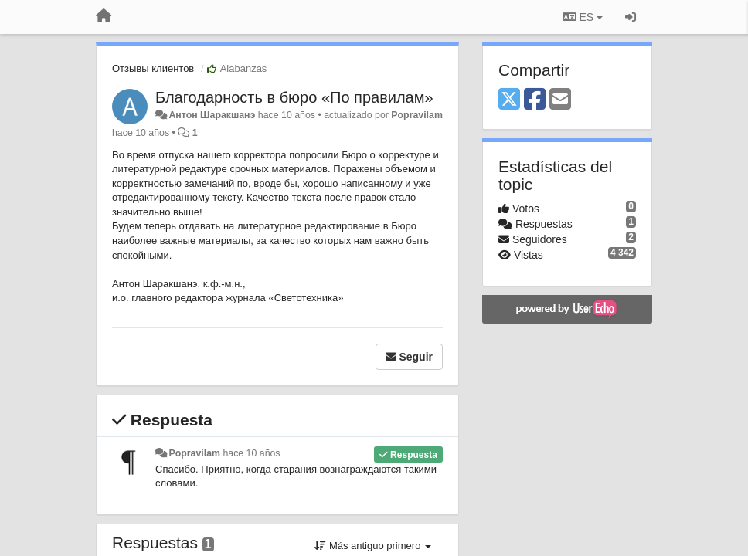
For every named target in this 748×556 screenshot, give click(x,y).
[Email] (560, 100)
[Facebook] (535, 100)
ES (583, 17)
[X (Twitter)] (509, 100)
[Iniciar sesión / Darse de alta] (630, 17)
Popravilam (417, 115)
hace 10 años (251, 453)
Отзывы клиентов (153, 68)
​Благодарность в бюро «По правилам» (294, 97)
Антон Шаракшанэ (211, 115)
